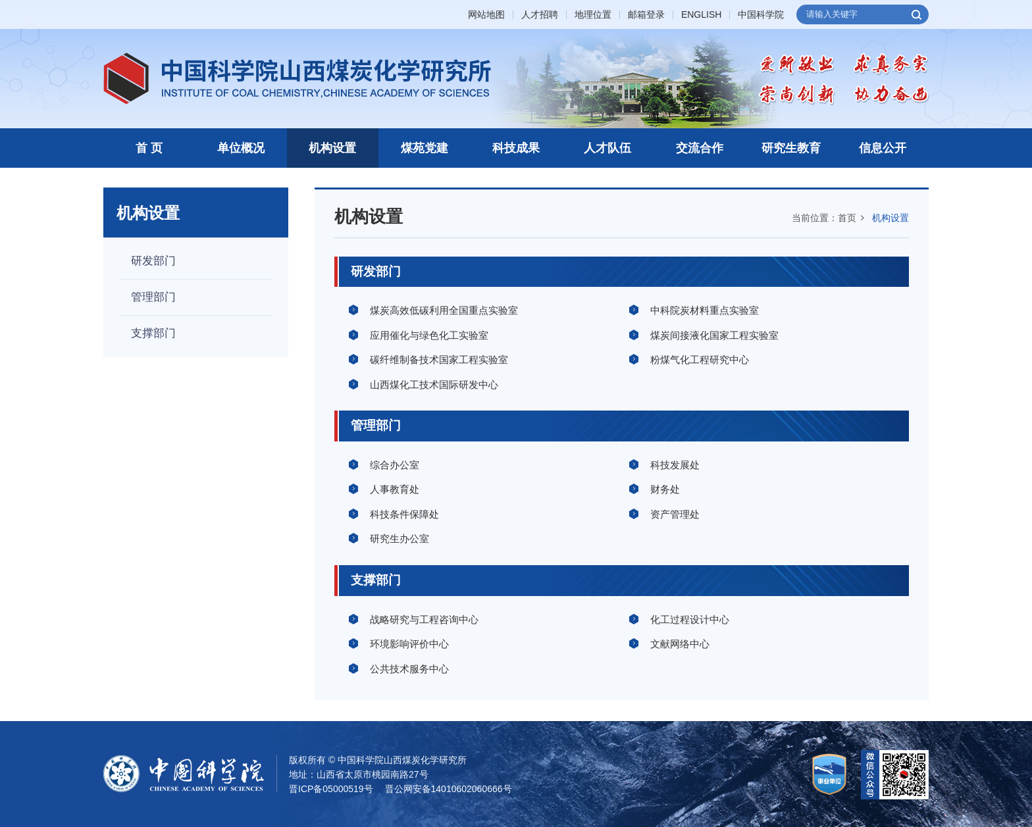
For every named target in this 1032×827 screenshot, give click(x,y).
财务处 (665, 489)
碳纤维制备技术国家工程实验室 (439, 359)
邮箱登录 (646, 15)
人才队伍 (607, 148)
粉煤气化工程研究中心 (699, 359)
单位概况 (241, 148)
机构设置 (332, 148)
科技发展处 (675, 464)
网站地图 (486, 15)
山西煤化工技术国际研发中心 (434, 384)
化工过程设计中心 (689, 619)
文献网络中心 (680, 643)
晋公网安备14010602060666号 (448, 789)
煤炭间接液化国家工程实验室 (714, 335)
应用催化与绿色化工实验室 (429, 335)
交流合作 (699, 148)
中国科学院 (761, 15)
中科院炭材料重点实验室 (704, 310)
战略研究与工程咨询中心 (424, 619)
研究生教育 (791, 148)
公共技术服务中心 (409, 668)
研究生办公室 (399, 538)
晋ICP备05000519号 (331, 789)
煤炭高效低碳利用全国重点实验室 (444, 310)
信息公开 (882, 148)
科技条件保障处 (404, 514)
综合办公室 (394, 464)
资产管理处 (675, 514)
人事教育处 (394, 489)
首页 (847, 218)
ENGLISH (701, 15)
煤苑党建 (424, 148)
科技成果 (516, 148)
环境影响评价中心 (409, 643)
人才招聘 (539, 15)
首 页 (149, 148)
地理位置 (593, 15)
